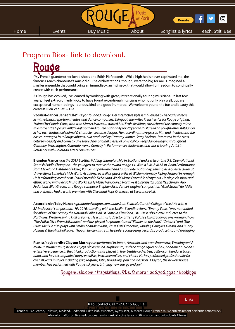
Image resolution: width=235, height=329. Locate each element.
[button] (183, 20)
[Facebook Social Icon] (199, 18)
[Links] (189, 299)
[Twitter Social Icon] (211, 18)
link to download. (98, 54)
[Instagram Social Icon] (223, 18)
